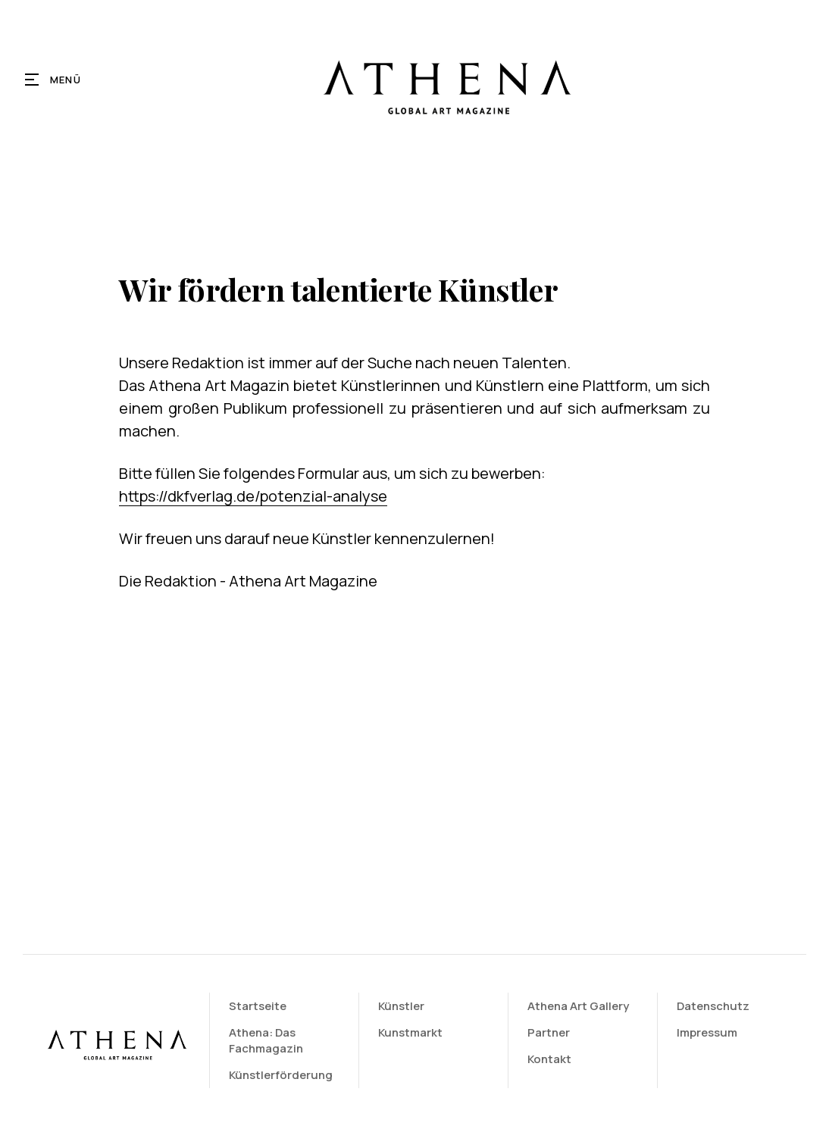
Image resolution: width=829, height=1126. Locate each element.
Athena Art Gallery (579, 1006)
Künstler (403, 1006)
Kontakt (551, 1059)
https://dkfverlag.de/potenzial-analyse (253, 496)
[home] (445, 79)
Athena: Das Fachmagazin (269, 1040)
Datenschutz (713, 1006)
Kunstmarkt (412, 1032)
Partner (550, 1032)
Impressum (707, 1032)
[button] (53, 79)
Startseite (260, 1006)
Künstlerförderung (284, 1075)
